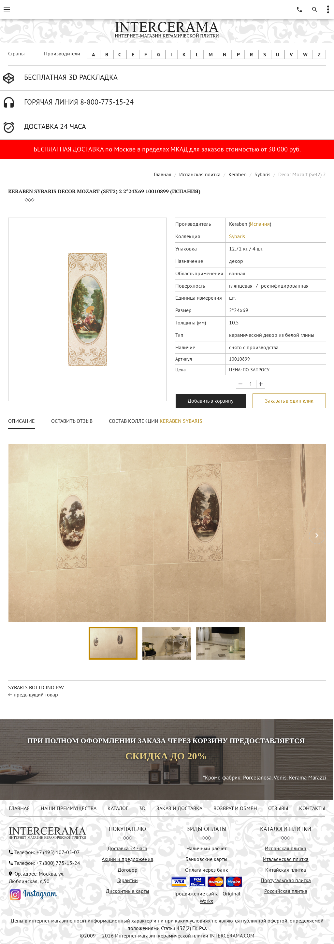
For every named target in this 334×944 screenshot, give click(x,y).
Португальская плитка (286, 880)
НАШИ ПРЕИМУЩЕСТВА (68, 808)
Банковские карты (206, 859)
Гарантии (127, 880)
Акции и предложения (127, 859)
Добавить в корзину (210, 400)
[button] (317, 536)
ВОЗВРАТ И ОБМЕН (235, 808)
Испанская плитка (200, 174)
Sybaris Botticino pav (36, 687)
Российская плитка (285, 891)
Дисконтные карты (127, 891)
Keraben (237, 174)
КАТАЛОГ (118, 808)
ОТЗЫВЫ (278, 808)
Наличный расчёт (206, 848)
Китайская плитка (285, 869)
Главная (162, 174)
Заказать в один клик (289, 400)
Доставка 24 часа (127, 848)
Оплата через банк (206, 869)
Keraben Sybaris (181, 421)
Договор (128, 869)
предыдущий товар (36, 694)
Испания (260, 224)
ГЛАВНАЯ (19, 808)
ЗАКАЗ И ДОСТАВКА (179, 808)
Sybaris (262, 174)
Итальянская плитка (286, 859)
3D (142, 808)
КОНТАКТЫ (312, 808)
